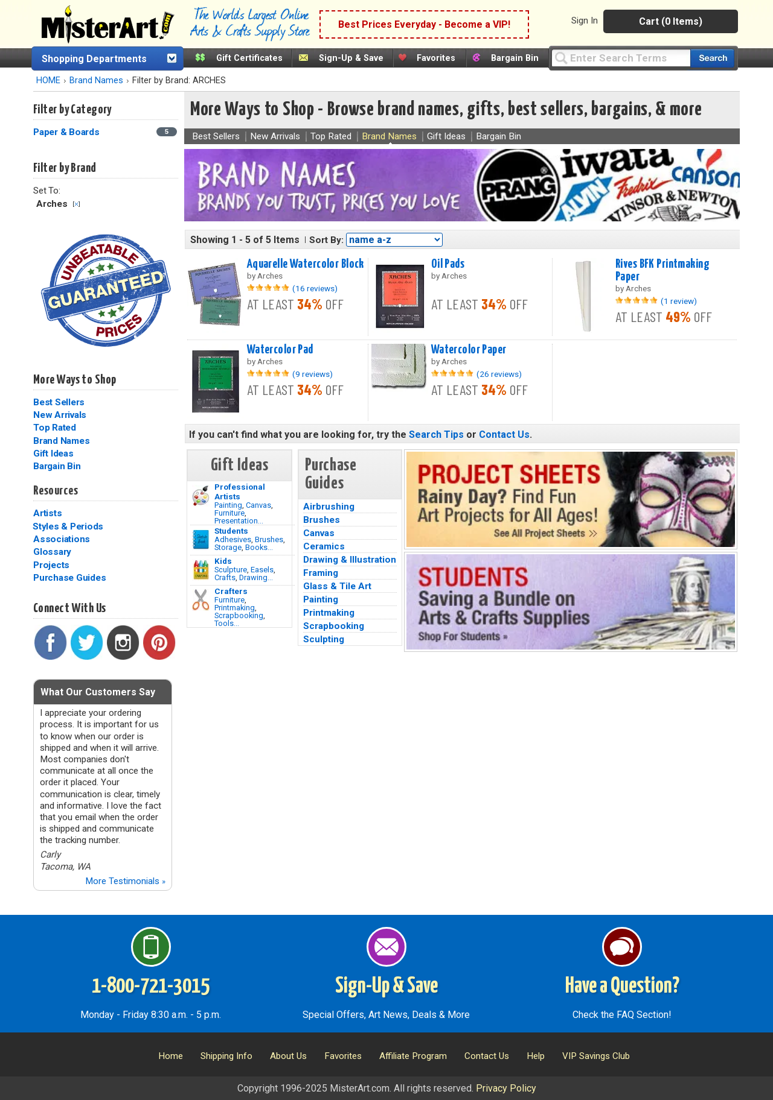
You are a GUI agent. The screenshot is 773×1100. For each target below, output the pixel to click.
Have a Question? (622, 986)
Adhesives (232, 539)
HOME (48, 80)
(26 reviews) (499, 374)
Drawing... (256, 577)
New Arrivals (59, 414)
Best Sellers (59, 402)
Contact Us (504, 434)
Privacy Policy (506, 1088)
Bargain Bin (515, 58)
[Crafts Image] (201, 570)
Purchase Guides (69, 577)
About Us (288, 1056)
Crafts (225, 577)
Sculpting (323, 639)
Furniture (229, 512)
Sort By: (326, 240)
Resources (55, 491)
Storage (228, 547)
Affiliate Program (413, 1056)
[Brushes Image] (201, 540)
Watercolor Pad (280, 350)
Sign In (584, 20)
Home (170, 1056)
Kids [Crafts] (223, 561)
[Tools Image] (201, 600)
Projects (51, 565)
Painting (228, 505)
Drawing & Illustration (349, 559)
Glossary (52, 551)
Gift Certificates (249, 58)
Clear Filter (76, 204)
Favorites (436, 58)
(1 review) (679, 301)
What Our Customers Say (97, 692)
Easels (262, 569)
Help (536, 1056)
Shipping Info (226, 1056)
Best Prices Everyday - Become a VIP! (424, 24)
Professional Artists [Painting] (239, 491)
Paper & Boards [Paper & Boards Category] (67, 132)
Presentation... (238, 520)
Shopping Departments (94, 59)
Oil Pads (447, 264)
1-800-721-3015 (151, 986)
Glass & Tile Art (337, 586)
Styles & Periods (68, 526)
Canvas (258, 505)
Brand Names (96, 80)
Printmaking (234, 607)
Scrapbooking (238, 615)
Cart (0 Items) (670, 21)
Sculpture (230, 569)
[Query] (620, 57)
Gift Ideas (53, 453)
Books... (259, 547)
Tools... (226, 623)
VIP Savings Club (596, 1056)
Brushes (269, 539)
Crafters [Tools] (231, 591)
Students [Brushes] (231, 531)
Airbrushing (328, 506)
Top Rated (54, 427)
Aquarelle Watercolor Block (305, 264)
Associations (61, 539)
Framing (320, 572)
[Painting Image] (201, 496)
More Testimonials (125, 881)
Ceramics (324, 546)
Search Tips (436, 434)
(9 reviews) (312, 374)
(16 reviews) (315, 288)
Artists (47, 513)
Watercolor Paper (469, 350)
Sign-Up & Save (351, 58)
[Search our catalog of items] (712, 58)
